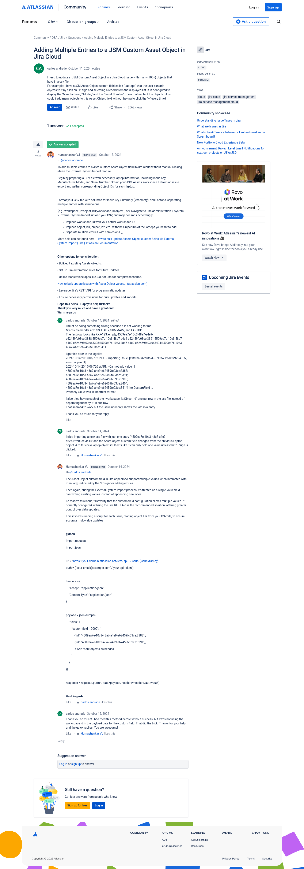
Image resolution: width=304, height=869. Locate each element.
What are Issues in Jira (211, 126)
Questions (74, 37)
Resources (197, 845)
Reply (61, 741)
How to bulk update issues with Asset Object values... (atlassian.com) (102, 283)
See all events (214, 286)
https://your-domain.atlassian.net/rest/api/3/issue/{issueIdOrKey (115, 561)
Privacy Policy (230, 858)
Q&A (53, 21)
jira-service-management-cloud (218, 102)
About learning (199, 839)
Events (142, 7)
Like (68, 419)
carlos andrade (57, 68)
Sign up (273, 7)
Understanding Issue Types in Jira (219, 120)
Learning (123, 7)
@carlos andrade (72, 160)
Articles (113, 21)
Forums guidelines (171, 845)
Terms (251, 858)
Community (75, 7)
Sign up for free (77, 805)
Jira (62, 37)
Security (267, 858)
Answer (55, 107)
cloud (201, 97)
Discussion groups (83, 21)
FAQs (164, 839)
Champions (164, 7)
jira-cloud (214, 97)
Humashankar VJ (68, 154)
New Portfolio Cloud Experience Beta (221, 142)
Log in (254, 7)
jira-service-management (239, 97)
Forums (104, 7)
